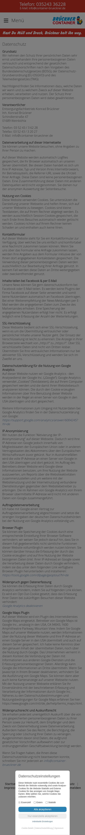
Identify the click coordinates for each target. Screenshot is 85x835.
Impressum (58, 828)
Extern (38, 802)
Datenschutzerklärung (44, 828)
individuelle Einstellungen (42, 821)
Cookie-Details (27, 828)
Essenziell (24, 802)
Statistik (51, 802)
